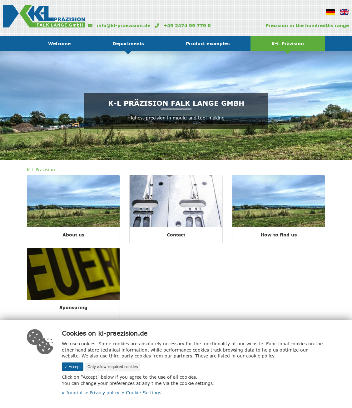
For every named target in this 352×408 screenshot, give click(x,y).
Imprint (74, 393)
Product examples (208, 43)
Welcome (59, 43)
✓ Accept (72, 366)
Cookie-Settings (143, 393)
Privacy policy (104, 393)
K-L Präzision (287, 43)
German (332, 16)
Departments (128, 43)
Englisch (346, 16)
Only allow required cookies (112, 366)
